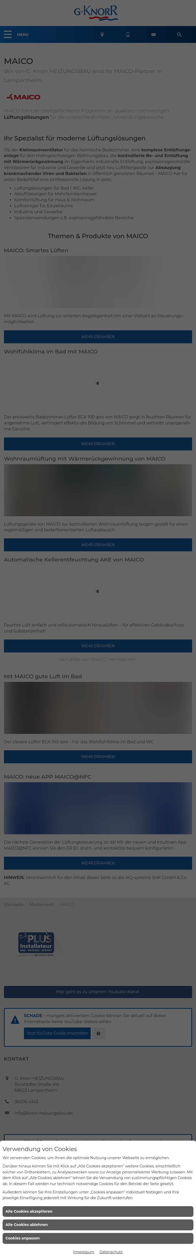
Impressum (83, 1252)
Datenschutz (110, 1252)
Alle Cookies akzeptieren (29, 1211)
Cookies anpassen (22, 1238)
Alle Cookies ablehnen (26, 1224)
